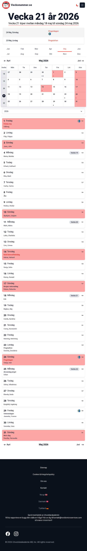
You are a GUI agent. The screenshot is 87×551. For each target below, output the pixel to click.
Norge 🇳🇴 (43, 494)
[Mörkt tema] (77, 5)
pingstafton (8, 348)
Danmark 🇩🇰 (43, 501)
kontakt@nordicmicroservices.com (68, 517)
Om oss (43, 481)
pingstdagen (8, 360)
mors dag (7, 435)
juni (81, 61)
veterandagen (9, 414)
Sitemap (43, 467)
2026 (43, 111)
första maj (8, 124)
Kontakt (43, 488)
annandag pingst (10, 372)
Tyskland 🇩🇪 (44, 508)
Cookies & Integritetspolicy (43, 474)
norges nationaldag (11, 286)
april (7, 61)
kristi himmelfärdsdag (12, 255)
